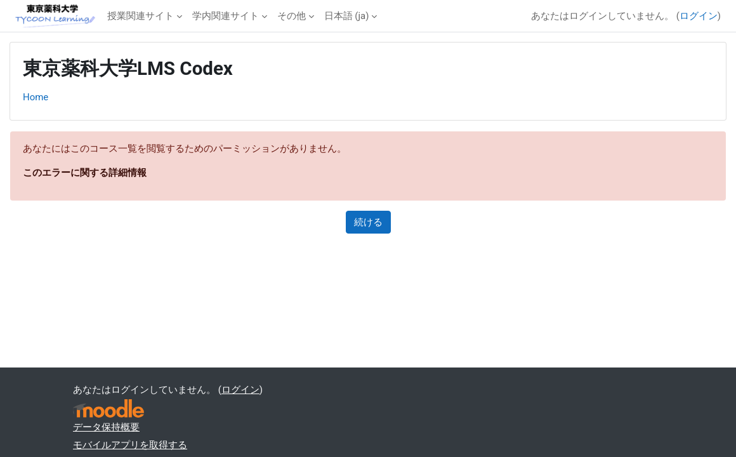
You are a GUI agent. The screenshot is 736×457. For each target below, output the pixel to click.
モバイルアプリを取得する (130, 445)
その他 (291, 16)
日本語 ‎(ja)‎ (346, 16)
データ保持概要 (106, 427)
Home (35, 97)
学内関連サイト (225, 16)
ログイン (699, 16)
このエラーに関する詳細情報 (85, 172)
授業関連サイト (140, 16)
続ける (368, 222)
